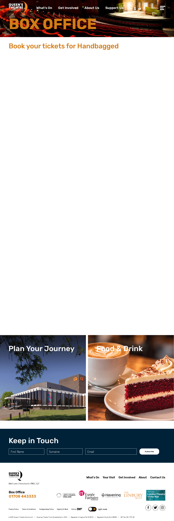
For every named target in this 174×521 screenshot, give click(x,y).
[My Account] (135, 8)
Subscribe (149, 452)
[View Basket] (139, 8)
